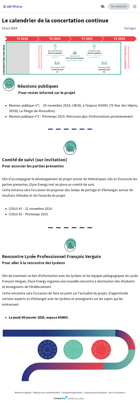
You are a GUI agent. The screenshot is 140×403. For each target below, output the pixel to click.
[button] (102, 6)
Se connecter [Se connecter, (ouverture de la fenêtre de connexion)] (119, 6)
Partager (130, 28)
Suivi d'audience (116, 392)
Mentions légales (23, 392)
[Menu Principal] (134, 6)
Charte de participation (95, 392)
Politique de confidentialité (46, 392)
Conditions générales (71, 392)
